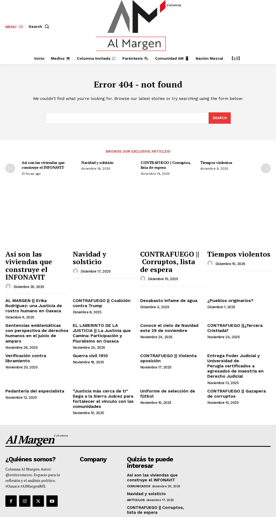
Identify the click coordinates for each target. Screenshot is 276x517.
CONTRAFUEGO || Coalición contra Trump (98, 289)
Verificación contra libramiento (35, 338)
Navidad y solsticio (97, 163)
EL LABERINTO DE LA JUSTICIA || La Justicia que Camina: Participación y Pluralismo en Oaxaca (103, 317)
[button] (40, 26)
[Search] (219, 119)
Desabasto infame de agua (165, 287)
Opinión (133, 484)
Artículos (136, 466)
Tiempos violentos (216, 163)
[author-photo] (8, 274)
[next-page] (266, 169)
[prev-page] (10, 169)
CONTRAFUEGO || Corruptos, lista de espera (166, 166)
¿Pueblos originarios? (228, 287)
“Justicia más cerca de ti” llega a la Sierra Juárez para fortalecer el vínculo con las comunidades (104, 370)
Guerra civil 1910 (88, 338)
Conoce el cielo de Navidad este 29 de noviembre (171, 312)
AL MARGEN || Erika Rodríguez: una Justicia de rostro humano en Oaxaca (34, 292)
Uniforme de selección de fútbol (171, 366)
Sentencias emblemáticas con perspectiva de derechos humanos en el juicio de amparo (36, 315)
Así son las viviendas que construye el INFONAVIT (43, 166)
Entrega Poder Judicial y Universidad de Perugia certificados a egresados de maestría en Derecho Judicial (238, 345)
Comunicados (138, 452)
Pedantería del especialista (31, 366)
